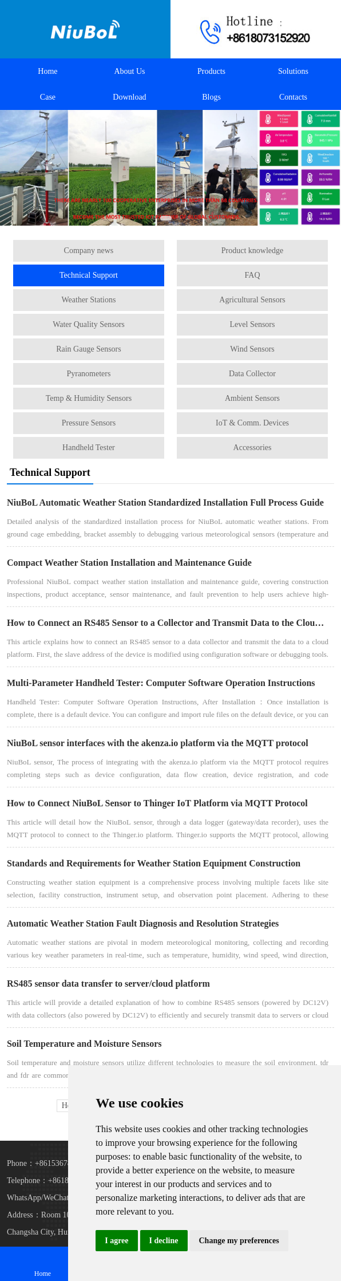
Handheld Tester (88, 447)
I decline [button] (164, 1240)
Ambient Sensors (252, 398)
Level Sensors (252, 324)
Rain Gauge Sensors (88, 349)
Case (47, 97)
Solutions (293, 71)
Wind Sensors (252, 349)
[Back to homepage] (85, 29)
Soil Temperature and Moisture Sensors (84, 1044)
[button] (153, 218)
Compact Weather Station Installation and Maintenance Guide (129, 562)
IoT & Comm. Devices (252, 423)
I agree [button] (116, 1240)
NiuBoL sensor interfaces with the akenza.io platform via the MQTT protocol (157, 743)
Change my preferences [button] (239, 1240)
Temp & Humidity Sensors (89, 398)
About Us (129, 71)
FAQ (252, 275)
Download (129, 97)
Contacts (293, 97)
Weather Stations (89, 299)
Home (47, 71)
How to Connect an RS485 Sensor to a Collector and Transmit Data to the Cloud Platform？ (167, 623)
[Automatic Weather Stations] (170, 168)
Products (211, 71)
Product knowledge (252, 250)
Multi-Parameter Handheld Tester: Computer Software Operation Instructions (161, 683)
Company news (89, 250)
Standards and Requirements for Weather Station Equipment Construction (153, 863)
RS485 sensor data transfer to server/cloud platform (108, 983)
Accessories (252, 447)
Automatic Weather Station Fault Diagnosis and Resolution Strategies (143, 923)
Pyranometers (88, 373)
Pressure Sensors (89, 423)
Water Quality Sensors (89, 324)
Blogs (211, 97)
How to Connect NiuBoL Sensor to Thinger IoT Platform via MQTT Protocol (157, 803)
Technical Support (89, 275)
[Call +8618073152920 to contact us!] (255, 29)
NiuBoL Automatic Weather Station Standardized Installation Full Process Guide (165, 502)
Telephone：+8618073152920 (56, 1180)
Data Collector (252, 373)
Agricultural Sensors (252, 299)
